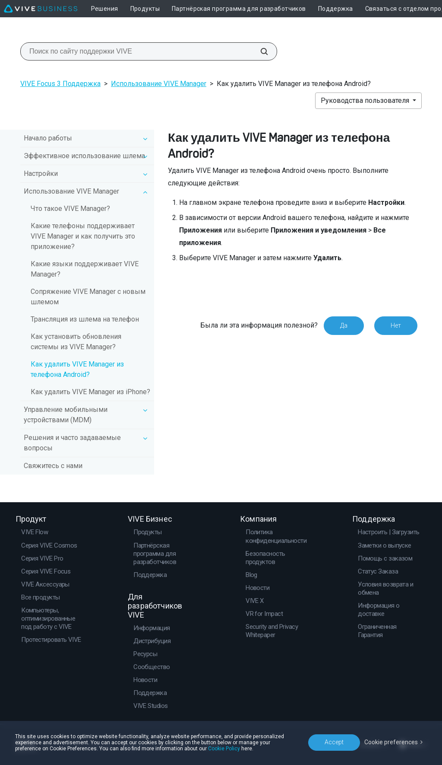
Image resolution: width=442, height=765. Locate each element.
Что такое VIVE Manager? (70, 208)
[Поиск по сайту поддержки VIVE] (259, 51)
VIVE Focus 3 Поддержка (60, 84)
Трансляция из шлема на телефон (85, 319)
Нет (396, 325)
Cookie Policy (224, 749)
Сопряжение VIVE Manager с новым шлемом (88, 296)
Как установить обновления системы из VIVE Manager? (76, 341)
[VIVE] (40, 8)
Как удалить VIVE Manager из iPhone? (90, 392)
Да (343, 325)
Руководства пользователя (366, 100)
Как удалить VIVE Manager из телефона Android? (77, 369)
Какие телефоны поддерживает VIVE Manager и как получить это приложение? (83, 236)
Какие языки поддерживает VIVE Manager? (85, 269)
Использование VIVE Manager (158, 84)
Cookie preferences (391, 742)
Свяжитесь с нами (53, 466)
